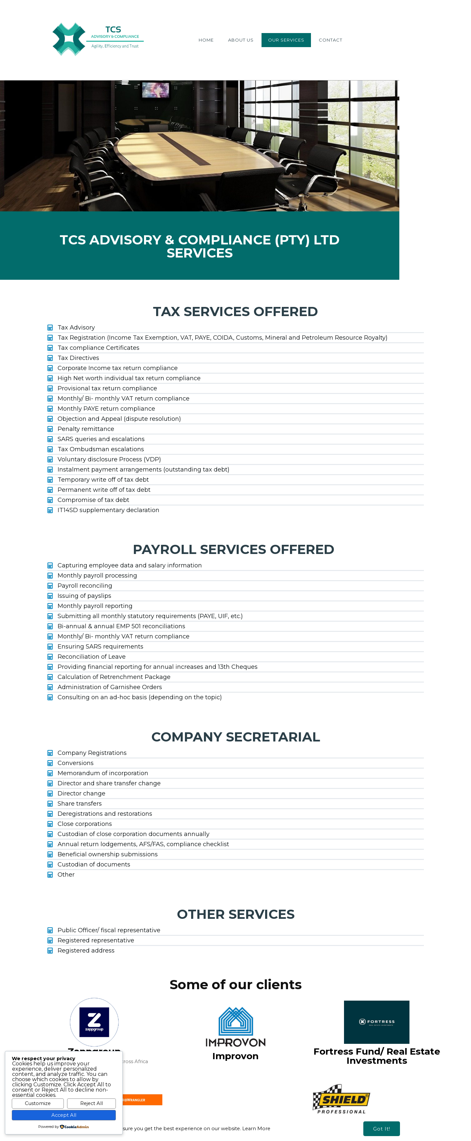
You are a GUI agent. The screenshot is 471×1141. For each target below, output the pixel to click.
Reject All (91, 1103)
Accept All (63, 1115)
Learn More (256, 1112)
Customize (38, 1103)
